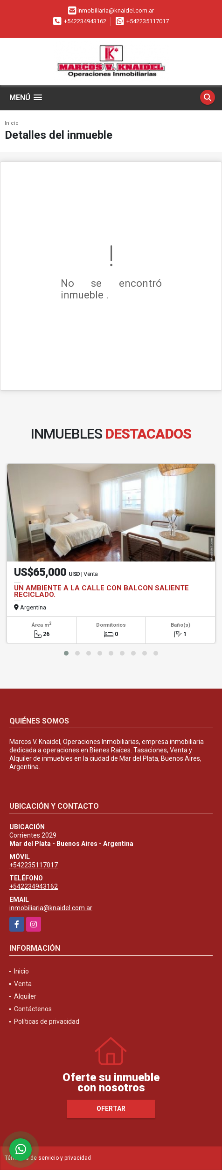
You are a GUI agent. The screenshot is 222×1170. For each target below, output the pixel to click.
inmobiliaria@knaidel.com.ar (50, 908)
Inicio (12, 123)
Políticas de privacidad (46, 1021)
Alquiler (25, 996)
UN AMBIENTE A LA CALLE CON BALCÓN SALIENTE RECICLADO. (101, 591)
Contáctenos (33, 1009)
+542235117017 (147, 21)
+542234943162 (85, 21)
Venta (23, 983)
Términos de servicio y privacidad (48, 1158)
